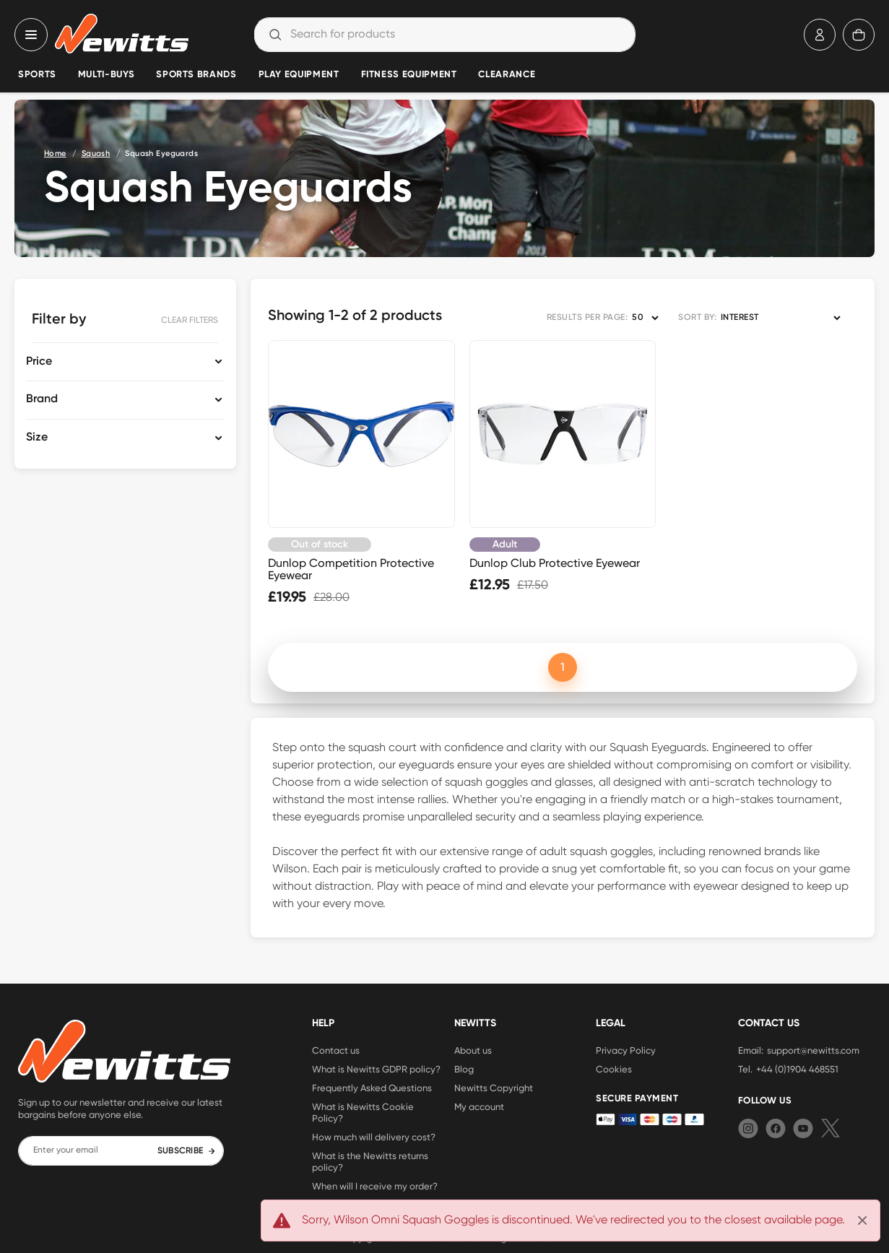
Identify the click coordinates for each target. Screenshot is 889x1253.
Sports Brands (196, 74)
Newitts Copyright (493, 1087)
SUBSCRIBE (186, 1151)
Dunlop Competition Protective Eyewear (351, 569)
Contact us (336, 1050)
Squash (96, 153)
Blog (464, 1069)
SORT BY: (697, 317)
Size (37, 437)
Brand (42, 399)
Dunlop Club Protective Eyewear (554, 563)
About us (473, 1050)
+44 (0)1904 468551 (797, 1069)
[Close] (862, 1220)
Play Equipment (299, 74)
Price (39, 362)
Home (55, 153)
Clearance (506, 74)
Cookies (614, 1069)
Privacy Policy (626, 1050)
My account (479, 1106)
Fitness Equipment (409, 74)
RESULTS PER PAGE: (587, 317)
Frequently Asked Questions (372, 1087)
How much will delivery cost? (373, 1137)
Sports (37, 74)
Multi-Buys (106, 74)
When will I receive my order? (375, 1186)
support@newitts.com (813, 1050)
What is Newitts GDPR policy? (376, 1069)
